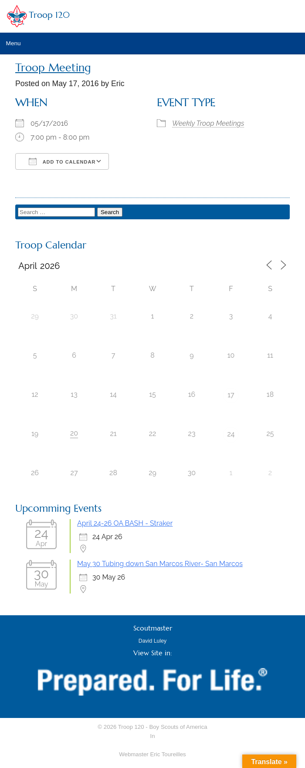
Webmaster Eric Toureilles (152, 754)
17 (230, 395)
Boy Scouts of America (178, 727)
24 (230, 434)
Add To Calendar (62, 161)
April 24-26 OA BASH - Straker (125, 523)
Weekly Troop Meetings (208, 123)
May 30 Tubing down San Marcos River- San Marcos (160, 564)
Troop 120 (49, 15)
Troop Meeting (53, 67)
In (152, 736)
